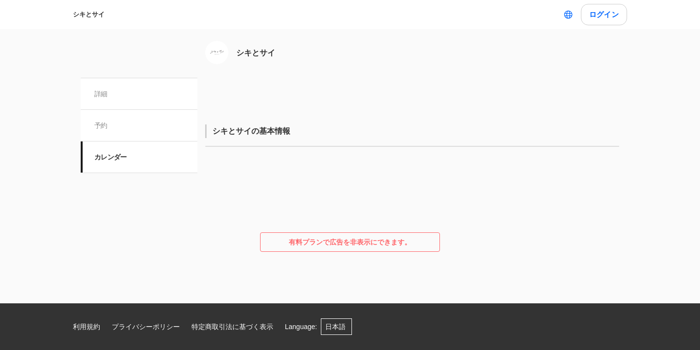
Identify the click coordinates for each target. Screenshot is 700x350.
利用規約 (86, 327)
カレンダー (110, 157)
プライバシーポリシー (146, 327)
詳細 (100, 94)
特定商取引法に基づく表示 (232, 327)
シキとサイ (89, 14)
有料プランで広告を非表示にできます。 (350, 242)
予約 (100, 125)
